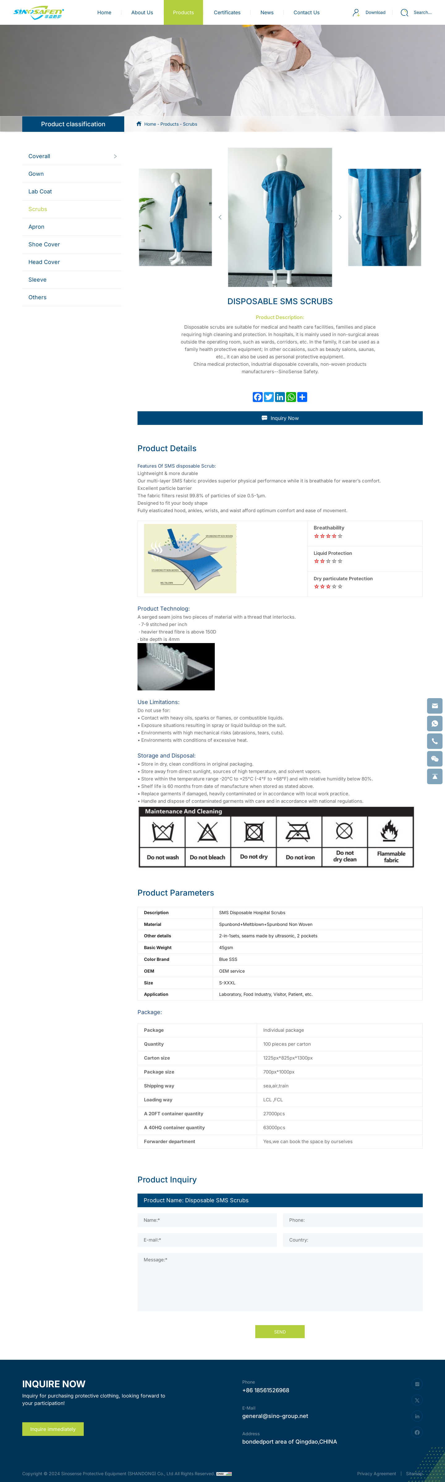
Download (369, 12)
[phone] (435, 741)
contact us (307, 12)
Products (169, 124)
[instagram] (417, 1383)
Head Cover (44, 262)
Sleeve (37, 279)
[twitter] (417, 1400)
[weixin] (435, 759)
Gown (36, 174)
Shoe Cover (44, 244)
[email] (435, 706)
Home (104, 12)
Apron (36, 226)
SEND (280, 1331)
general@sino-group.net (275, 1416)
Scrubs (190, 124)
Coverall (39, 156)
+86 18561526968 (265, 1390)
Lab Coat (40, 191)
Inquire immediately (53, 1429)
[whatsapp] (435, 723)
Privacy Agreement (376, 1473)
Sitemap (414, 1473)
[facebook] (417, 1432)
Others (37, 297)
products (183, 12)
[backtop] (435, 776)
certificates (227, 12)
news (267, 12)
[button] (219, 217)
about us (142, 12)
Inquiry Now (280, 418)
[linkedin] (417, 1416)
